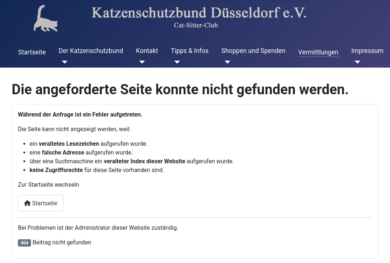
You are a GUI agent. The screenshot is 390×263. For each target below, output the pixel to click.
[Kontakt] (140, 62)
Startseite (32, 52)
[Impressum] (355, 62)
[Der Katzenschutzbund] (63, 62)
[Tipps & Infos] (175, 62)
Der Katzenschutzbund (90, 50)
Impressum (367, 50)
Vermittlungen (318, 52)
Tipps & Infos (190, 50)
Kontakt (147, 50)
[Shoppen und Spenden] (225, 62)
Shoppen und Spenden (253, 50)
